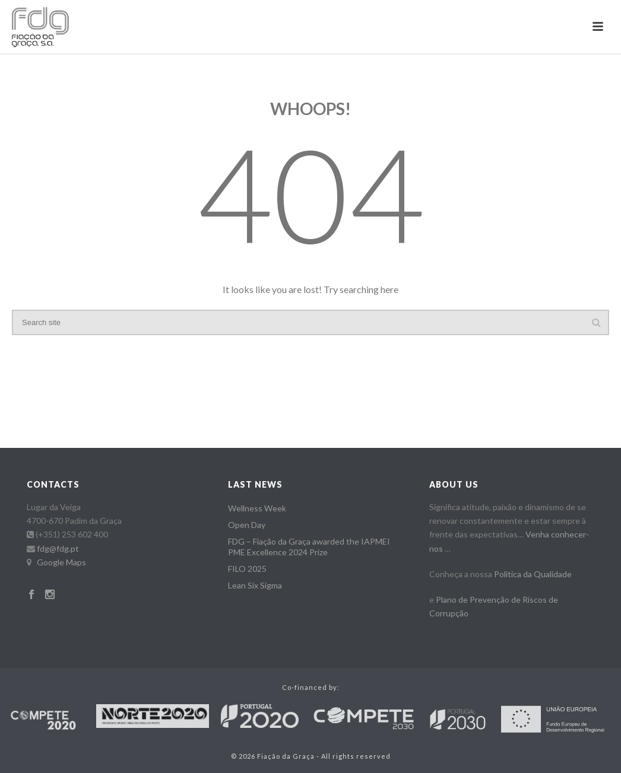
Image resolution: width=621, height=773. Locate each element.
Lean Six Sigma (255, 585)
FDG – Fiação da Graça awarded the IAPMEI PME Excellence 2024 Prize (309, 546)
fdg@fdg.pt (58, 548)
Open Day (246, 525)
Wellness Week (257, 508)
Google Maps (61, 562)
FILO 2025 (247, 569)
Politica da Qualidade (533, 574)
